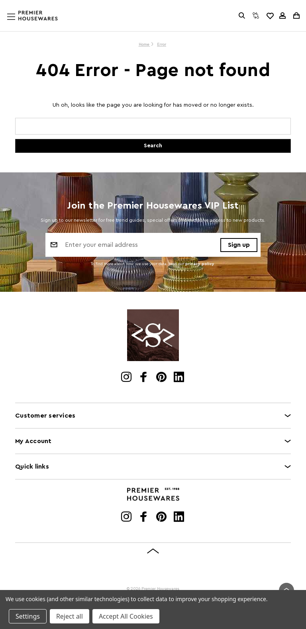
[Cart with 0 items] (296, 15)
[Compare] (255, 15)
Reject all (69, 616)
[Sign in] (282, 15)
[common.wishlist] (270, 15)
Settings (28, 616)
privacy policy (199, 264)
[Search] (242, 15)
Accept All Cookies (126, 616)
